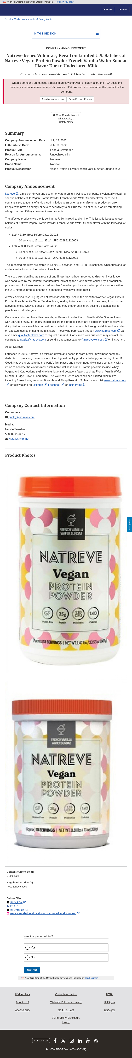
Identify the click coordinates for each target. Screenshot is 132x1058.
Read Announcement (53, 99)
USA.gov (109, 1010)
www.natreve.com (105, 330)
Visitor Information (66, 994)
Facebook (54, 384)
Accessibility (22, 1010)
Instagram (74, 384)
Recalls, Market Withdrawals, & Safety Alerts (28, 19)
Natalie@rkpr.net (18, 438)
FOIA (109, 994)
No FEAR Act (66, 1010)
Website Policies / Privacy (66, 1002)
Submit (32, 970)
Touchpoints (90, 978)
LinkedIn (38, 384)
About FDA (22, 1002)
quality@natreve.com (31, 335)
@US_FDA (16, 902)
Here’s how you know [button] (64, 2)
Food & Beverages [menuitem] (17, 886)
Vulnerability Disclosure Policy (66, 1020)
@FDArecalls (17, 909)
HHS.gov (109, 1002)
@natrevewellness (92, 339)
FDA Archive (22, 994)
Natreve (10, 193)
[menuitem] (66, 875)
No (33, 957)
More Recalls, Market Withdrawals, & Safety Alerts (66, 118)
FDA (12, 906)
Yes (33, 947)
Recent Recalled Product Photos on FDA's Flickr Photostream (43, 913)
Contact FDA (41, 1040)
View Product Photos (80, 99)
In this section (45, 33)
